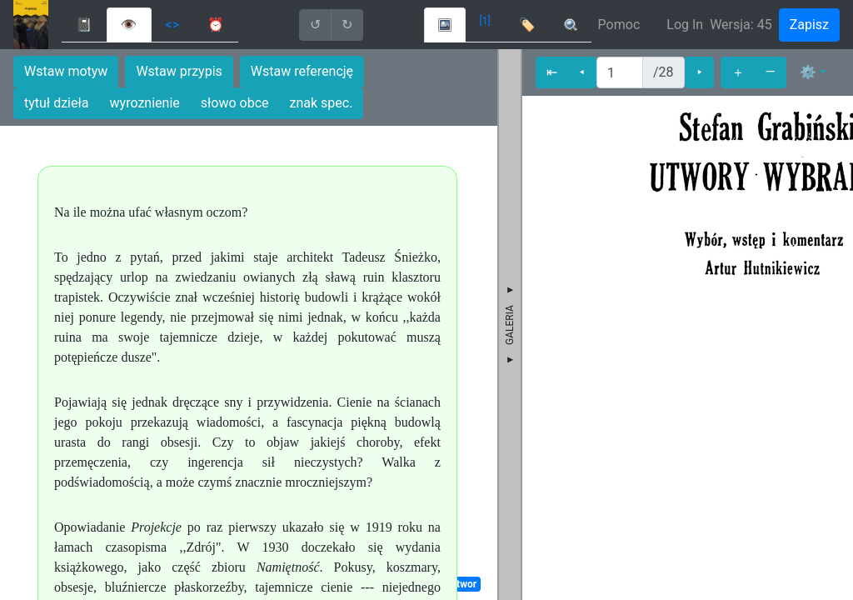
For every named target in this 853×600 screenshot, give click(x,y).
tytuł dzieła (56, 103)
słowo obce (235, 103)
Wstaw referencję (302, 71)
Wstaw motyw (65, 71)
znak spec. (321, 103)
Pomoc (619, 24)
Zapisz (809, 24)
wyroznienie (145, 103)
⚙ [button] (808, 72)
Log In (684, 24)
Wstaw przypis (179, 71)
